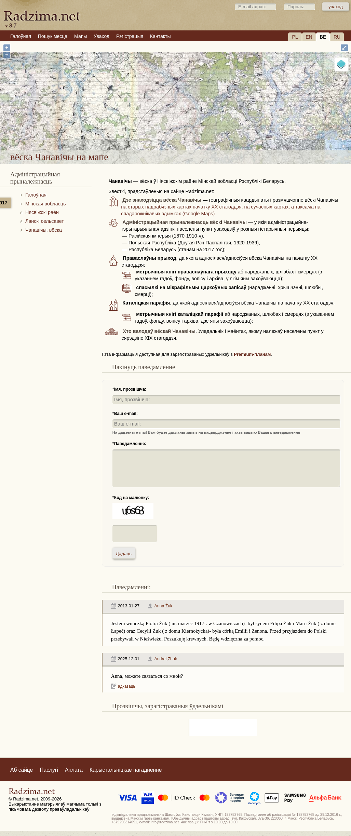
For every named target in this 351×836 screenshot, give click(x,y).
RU (337, 37)
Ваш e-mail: (126, 413)
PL (295, 37)
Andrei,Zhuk (165, 659)
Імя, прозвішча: (130, 389)
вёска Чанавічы (200, 132)
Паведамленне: (130, 443)
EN (309, 37)
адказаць (126, 686)
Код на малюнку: (131, 497)
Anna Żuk (163, 606)
